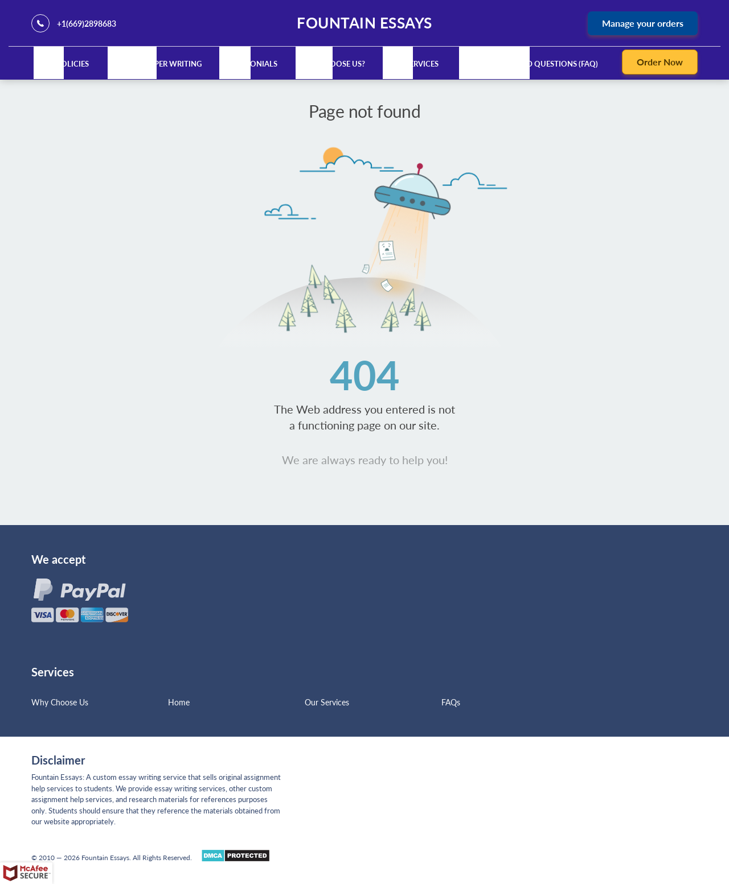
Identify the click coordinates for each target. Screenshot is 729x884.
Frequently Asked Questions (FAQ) (529, 63)
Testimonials (250, 63)
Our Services (413, 63)
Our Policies (63, 63)
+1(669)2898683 (86, 23)
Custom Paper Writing (156, 63)
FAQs (450, 702)
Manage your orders (642, 23)
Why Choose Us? (332, 63)
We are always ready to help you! (365, 459)
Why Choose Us (59, 702)
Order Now (660, 61)
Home (179, 702)
